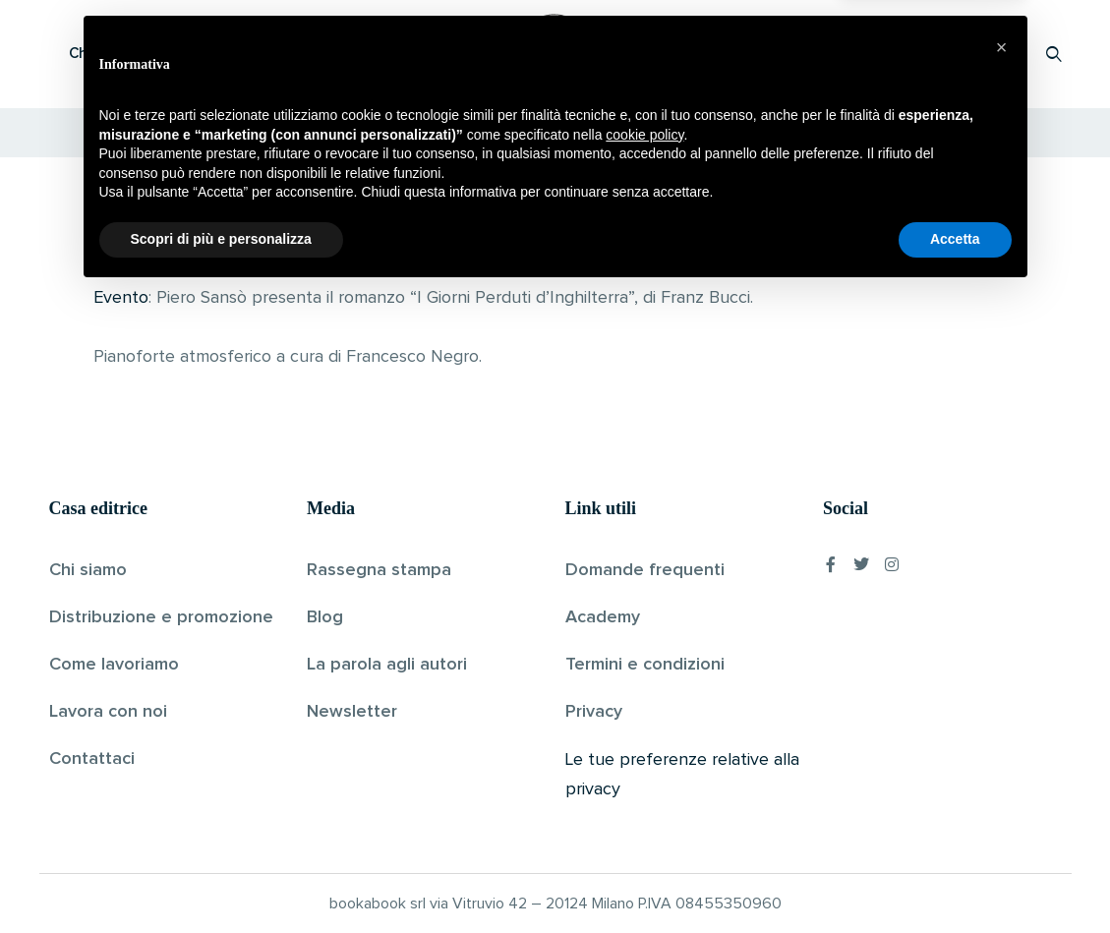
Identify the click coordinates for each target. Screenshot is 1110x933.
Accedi (1003, 53)
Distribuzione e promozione (161, 617)
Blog (325, 617)
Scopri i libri (304, 53)
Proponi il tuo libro (898, 53)
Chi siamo (88, 570)
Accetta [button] (955, 879)
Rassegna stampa (379, 570)
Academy (602, 617)
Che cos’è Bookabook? (147, 53)
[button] (1002, 687)
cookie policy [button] (644, 775)
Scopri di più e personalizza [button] (221, 879)
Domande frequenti (645, 570)
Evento (120, 298)
